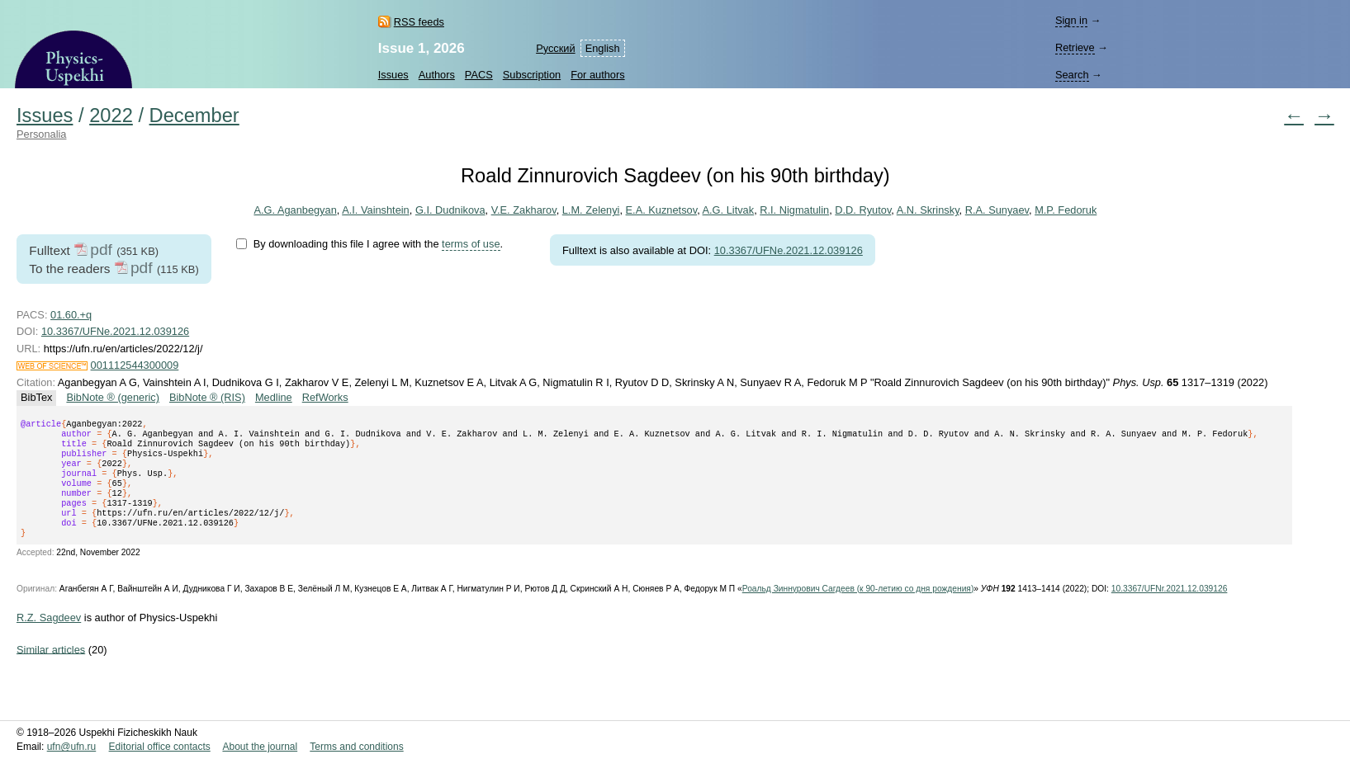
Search (1072, 74)
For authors (597, 74)
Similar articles (51, 668)
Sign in (1071, 20)
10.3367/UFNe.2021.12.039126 (788, 250)
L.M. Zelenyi (591, 210)
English (602, 48)
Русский (555, 48)
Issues (393, 74)
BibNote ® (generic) (112, 397)
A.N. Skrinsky (928, 210)
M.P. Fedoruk (1066, 210)
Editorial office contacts (160, 746)
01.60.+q (71, 315)
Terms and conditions (356, 746)
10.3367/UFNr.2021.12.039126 (1169, 608)
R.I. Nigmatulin (794, 210)
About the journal (259, 746)
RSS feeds (419, 22)
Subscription (532, 74)
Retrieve (1075, 47)
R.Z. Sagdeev (49, 637)
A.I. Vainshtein (376, 210)
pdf (101, 249)
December (194, 115)
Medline (273, 397)
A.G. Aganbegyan (294, 210)
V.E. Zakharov (524, 210)
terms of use (471, 244)
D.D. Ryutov (863, 210)
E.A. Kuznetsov (661, 210)
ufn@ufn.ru (72, 746)
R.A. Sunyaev (997, 210)
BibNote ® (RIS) (207, 397)
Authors (437, 74)
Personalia (41, 134)
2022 (111, 115)
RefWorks (325, 397)
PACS (479, 74)
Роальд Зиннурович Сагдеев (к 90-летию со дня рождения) (858, 608)
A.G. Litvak (728, 210)
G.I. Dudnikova (450, 210)
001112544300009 (135, 365)
